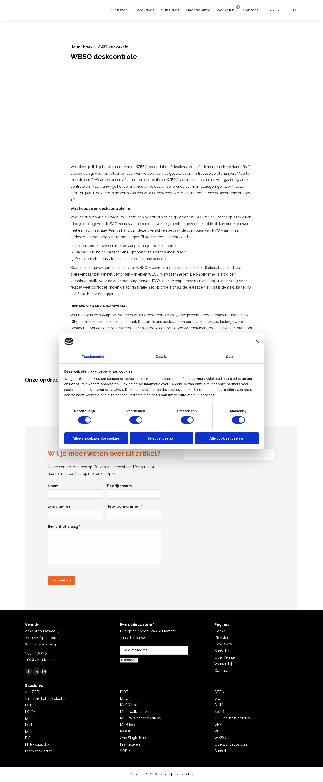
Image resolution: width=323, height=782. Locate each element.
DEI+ (29, 705)
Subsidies (222, 651)
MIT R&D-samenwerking (140, 718)
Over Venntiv (225, 657)
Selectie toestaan (162, 438)
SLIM (218, 705)
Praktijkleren (130, 744)
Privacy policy (183, 774)
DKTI (29, 725)
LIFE (124, 698)
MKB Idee (128, 725)
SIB (217, 698)
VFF (218, 731)
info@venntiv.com (40, 659)
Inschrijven (129, 660)
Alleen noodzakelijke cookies (96, 438)
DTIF (29, 731)
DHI (28, 718)
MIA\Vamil (128, 705)
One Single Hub (133, 738)
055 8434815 (36, 653)
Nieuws (88, 46)
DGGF (30, 712)
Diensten (221, 638)
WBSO (220, 738)
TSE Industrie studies (232, 718)
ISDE (124, 692)
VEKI (218, 725)
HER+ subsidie (37, 744)
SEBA (219, 692)
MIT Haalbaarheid (135, 711)
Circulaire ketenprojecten (45, 698)
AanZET (32, 692)
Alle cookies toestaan (226, 438)
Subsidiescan (225, 751)
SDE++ (125, 751)
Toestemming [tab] (93, 356)
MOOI (125, 731)
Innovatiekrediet (38, 751)
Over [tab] (230, 356)
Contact (221, 670)
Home (75, 46)
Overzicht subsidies (230, 744)
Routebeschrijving (40, 644)
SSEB (219, 711)
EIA (28, 738)
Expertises (223, 644)
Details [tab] (161, 356)
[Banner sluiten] (257, 341)
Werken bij (223, 664)
